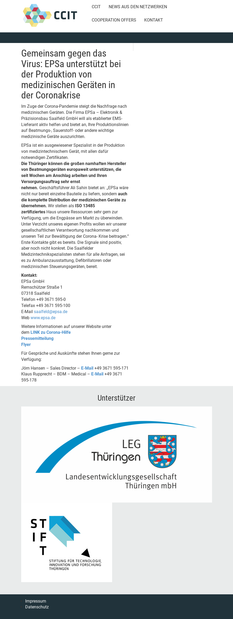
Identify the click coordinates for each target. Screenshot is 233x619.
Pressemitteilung (37, 338)
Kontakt (153, 20)
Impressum (35, 601)
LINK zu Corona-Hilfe (50, 332)
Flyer (26, 344)
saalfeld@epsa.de (50, 311)
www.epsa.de (42, 317)
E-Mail (87, 368)
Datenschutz (37, 606)
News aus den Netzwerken (138, 6)
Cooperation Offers (114, 20)
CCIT (96, 6)
